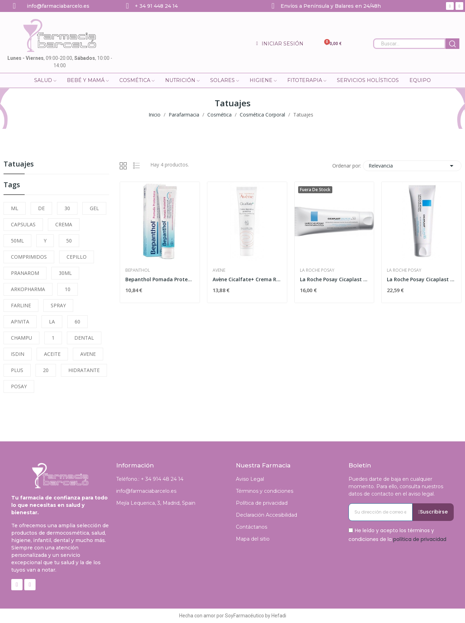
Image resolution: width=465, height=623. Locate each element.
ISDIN (17, 354)
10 (67, 289)
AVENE (88, 354)
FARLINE (21, 305)
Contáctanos (251, 527)
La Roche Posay (317, 270)
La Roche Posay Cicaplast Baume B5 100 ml (421, 279)
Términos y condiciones (264, 491)
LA (52, 321)
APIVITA (20, 321)
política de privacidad (419, 539)
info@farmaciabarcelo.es (146, 491)
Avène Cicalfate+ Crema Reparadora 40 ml (247, 279)
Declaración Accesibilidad (266, 515)
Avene (219, 270)
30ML (65, 273)
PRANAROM (25, 273)
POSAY (19, 386)
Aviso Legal (250, 479)
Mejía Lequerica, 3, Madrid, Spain (155, 503)
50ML (17, 240)
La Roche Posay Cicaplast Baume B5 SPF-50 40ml (334, 279)
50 (69, 240)
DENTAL (84, 337)
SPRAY (58, 305)
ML (14, 208)
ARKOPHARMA (28, 289)
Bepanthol (137, 270)
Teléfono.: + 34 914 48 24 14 (149, 479)
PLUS (17, 370)
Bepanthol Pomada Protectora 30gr (159, 279)
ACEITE (52, 354)
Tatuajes (19, 165)
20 (46, 370)
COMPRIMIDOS (29, 256)
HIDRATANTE (84, 370)
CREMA (63, 224)
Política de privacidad (262, 503)
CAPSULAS (23, 224)
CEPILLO (77, 256)
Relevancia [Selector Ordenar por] (412, 166)
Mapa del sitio (253, 539)
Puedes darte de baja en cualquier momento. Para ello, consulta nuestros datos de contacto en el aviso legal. (395, 486)
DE (41, 208)
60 (77, 321)
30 (67, 208)
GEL (94, 208)
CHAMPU (21, 337)
